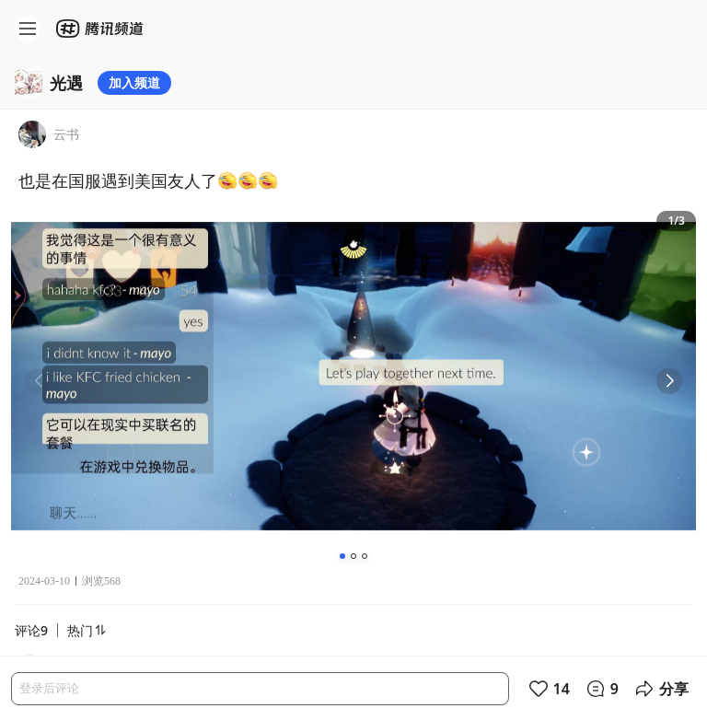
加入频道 (134, 82)
